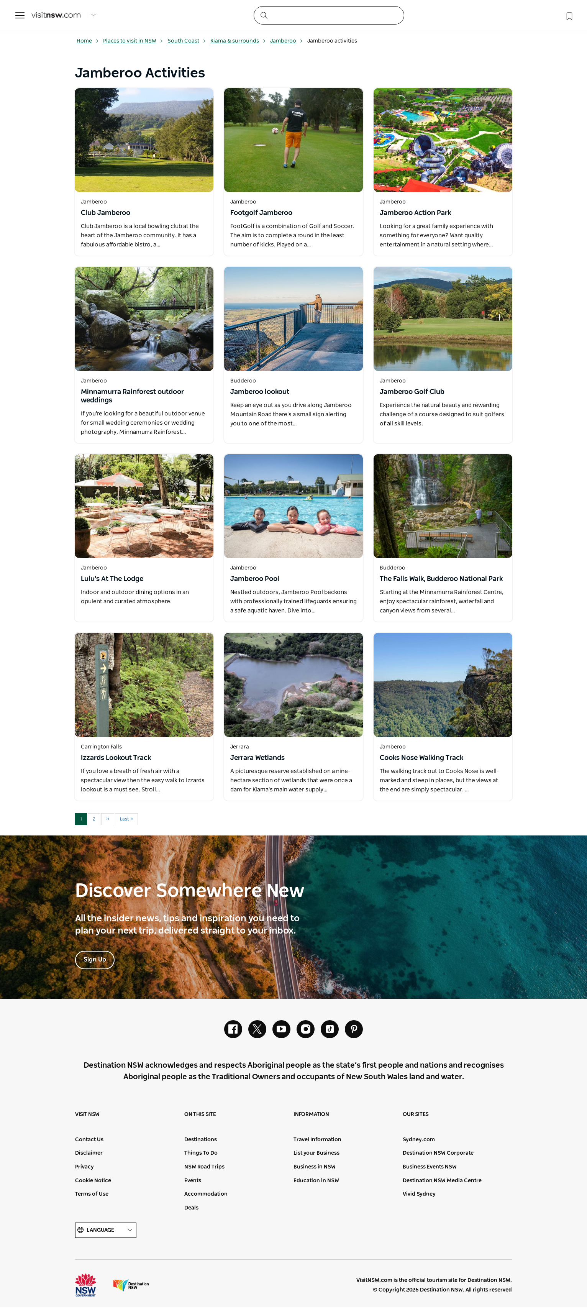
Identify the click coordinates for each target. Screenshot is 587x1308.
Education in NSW (316, 1181)
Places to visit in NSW (133, 41)
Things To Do (201, 1154)
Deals (191, 1208)
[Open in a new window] (144, 140)
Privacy (84, 1167)
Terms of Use (91, 1195)
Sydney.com (419, 1140)
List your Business (316, 1154)
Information (311, 1115)
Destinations (200, 1140)
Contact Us (89, 1140)
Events (192, 1181)
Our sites (416, 1115)
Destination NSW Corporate (438, 1154)
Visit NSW (87, 1115)
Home (88, 41)
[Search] (329, 15)
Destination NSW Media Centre (442, 1181)
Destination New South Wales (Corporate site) (131, 1285)
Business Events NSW (430, 1167)
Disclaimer (89, 1154)
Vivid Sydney (419, 1195)
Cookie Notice (93, 1181)
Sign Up (95, 960)
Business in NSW (315, 1167)
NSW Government (92, 1285)
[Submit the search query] (263, 15)
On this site (200, 1115)
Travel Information (317, 1140)
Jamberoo (286, 41)
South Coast (186, 41)
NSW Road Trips (204, 1167)
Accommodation (206, 1195)
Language (105, 1231)
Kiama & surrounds (238, 41)
